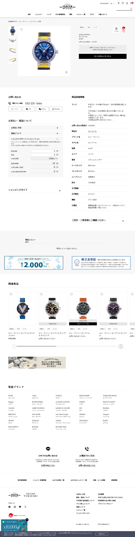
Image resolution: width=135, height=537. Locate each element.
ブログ (92, 14)
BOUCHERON (13, 428)
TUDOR (63, 422)
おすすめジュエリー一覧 (79, 480)
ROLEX (11, 397)
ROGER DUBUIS (37, 403)
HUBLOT (82, 403)
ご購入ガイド (102, 14)
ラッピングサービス (83, 513)
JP (111, 3)
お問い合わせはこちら (87, 465)
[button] (121, 346)
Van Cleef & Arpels (63, 415)
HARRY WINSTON (38, 409)
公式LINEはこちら (48, 465)
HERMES (82, 415)
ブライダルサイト (104, 524)
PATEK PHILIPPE (85, 397)
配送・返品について (83, 497)
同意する (102, 534)
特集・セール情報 (99, 480)
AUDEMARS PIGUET (110, 397)
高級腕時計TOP (12, 21)
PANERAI (106, 409)
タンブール (33, 21)
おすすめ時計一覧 (58, 480)
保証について (80, 507)
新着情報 (114, 480)
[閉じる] (27, 519)
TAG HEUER (36, 415)
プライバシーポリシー (81, 533)
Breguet (10, 403)
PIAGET (105, 422)
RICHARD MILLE (61, 428)
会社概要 (101, 494)
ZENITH (11, 422)
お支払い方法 (80, 494)
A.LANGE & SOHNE (63, 403)
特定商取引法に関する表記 (107, 500)
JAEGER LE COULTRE (63, 409)
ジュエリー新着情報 (39, 480)
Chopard (106, 415)
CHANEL (11, 409)
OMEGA (59, 397)
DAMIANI (35, 422)
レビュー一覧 (80, 510)
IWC (80, 409)
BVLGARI (35, 428)
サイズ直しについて (83, 504)
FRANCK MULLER (109, 403)
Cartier (35, 397)
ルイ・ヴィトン (23, 21)
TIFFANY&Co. (83, 422)
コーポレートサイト (82, 524)
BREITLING (12, 415)
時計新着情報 (22, 480)
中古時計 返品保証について (85, 500)
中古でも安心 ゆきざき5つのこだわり (110, 497)
